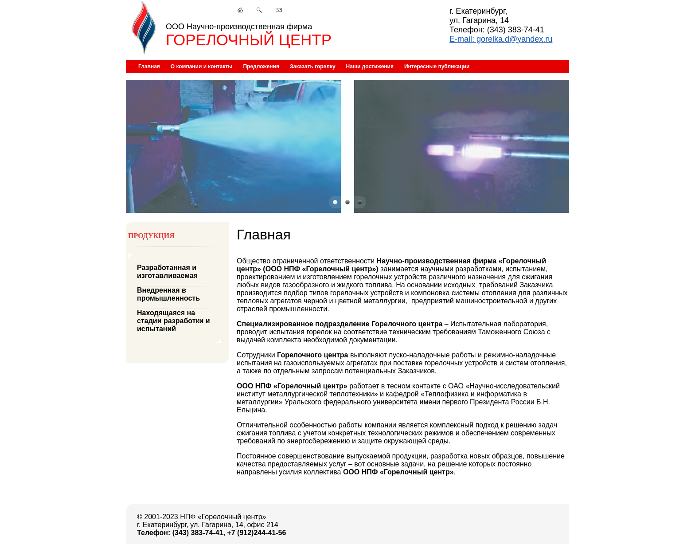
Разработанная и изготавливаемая (167, 271)
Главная (149, 66)
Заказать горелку (313, 66)
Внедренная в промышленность (168, 294)
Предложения (261, 66)
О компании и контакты (202, 66)
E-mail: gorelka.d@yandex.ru (500, 39)
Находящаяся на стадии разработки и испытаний (173, 321)
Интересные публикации (436, 66)
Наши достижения (370, 66)
